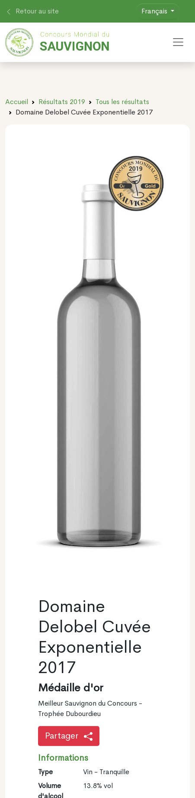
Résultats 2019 (61, 101)
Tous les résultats (122, 101)
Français (155, 11)
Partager (69, 735)
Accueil (16, 101)
